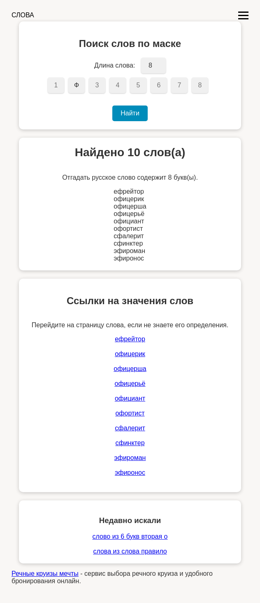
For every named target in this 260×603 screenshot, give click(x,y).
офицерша (130, 368)
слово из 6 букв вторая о (130, 536)
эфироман (130, 457)
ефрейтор (130, 339)
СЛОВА (23, 15)
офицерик (130, 353)
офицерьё (129, 383)
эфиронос (130, 472)
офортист (129, 413)
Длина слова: (114, 65)
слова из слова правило (130, 551)
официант (130, 398)
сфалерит (130, 428)
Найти (130, 113)
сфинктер (129, 442)
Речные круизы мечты (45, 573)
